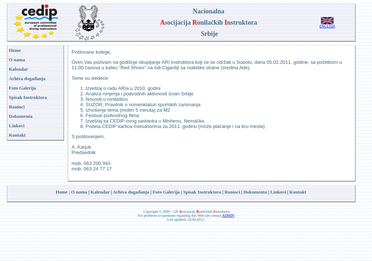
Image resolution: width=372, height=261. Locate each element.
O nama (79, 192)
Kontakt (297, 192)
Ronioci (17, 106)
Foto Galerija (166, 192)
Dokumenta (255, 192)
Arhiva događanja (27, 78)
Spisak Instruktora (28, 97)
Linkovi (278, 192)
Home (62, 192)
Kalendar (100, 192)
